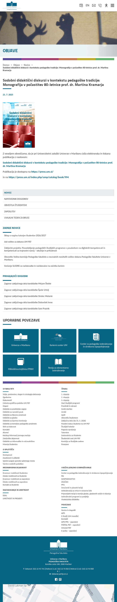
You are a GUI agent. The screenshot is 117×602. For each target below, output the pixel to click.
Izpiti (63, 415)
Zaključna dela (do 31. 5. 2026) (73, 421)
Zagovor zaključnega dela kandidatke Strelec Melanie (28, 296)
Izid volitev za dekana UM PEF (17, 241)
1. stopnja (65, 394)
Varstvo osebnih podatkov (13, 464)
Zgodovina (7, 397)
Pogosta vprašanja (68, 429)
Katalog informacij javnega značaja (16, 435)
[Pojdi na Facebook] (56, 579)
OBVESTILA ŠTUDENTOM (15, 205)
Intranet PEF (66, 528)
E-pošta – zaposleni (69, 531)
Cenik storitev (66, 409)
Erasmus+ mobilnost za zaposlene (16, 479)
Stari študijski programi (70, 403)
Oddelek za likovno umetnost (14, 415)
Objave (16, 65)
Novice (27, 65)
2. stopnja (65, 397)
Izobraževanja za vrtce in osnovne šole (76, 491)
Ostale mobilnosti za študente (15, 476)
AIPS (63, 513)
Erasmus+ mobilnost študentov (15, 473)
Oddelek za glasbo (10, 418)
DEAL (5, 495)
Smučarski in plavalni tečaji (72, 488)
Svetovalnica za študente (71, 435)
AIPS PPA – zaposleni (69, 522)
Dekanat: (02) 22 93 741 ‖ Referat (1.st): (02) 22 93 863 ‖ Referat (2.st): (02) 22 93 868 (59, 569)
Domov (6, 65)
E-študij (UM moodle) (70, 516)
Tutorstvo (65, 432)
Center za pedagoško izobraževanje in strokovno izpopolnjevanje (87, 473)
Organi (5, 406)
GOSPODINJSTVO (68, 479)
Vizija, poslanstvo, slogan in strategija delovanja (22, 394)
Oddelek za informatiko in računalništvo (19, 441)
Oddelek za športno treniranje (15, 421)
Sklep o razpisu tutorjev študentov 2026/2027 (25, 235)
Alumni (5, 432)
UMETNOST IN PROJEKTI (12, 498)
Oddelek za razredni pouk (13, 412)
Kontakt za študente (11, 485)
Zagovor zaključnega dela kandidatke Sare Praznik (26, 308)
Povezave (65, 444)
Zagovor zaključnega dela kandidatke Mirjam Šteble (27, 283)
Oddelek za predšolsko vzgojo (14, 409)
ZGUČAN (64, 482)
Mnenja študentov (10, 444)
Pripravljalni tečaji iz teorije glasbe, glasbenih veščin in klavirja (86, 493)
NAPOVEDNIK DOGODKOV (16, 199)
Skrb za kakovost (9, 426)
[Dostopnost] (106, 5)
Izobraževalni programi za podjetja (75, 496)
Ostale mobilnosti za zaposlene (15, 482)
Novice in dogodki (68, 510)
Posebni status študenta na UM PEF (75, 424)
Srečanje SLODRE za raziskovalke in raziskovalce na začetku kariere (34, 266)
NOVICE (7, 192)
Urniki (63, 412)
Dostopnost (7, 455)
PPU (63, 485)
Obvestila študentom (69, 418)
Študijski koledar (68, 426)
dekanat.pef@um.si (60, 574)
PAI (62, 476)
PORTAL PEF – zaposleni (70, 525)
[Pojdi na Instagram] (60, 579)
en (87, 5)
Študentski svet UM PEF (70, 438)
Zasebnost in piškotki (11, 458)
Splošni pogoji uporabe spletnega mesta (19, 461)
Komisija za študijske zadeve (72, 441)
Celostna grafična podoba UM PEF (16, 403)
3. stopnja (65, 400)
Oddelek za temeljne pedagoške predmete (20, 424)
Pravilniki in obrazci (69, 406)
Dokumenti (7, 400)
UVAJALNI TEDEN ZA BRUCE (16, 217)
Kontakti (6, 429)
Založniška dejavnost (11, 438)
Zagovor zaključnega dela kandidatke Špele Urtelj (26, 290)
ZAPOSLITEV (9, 211)
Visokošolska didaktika (70, 499)
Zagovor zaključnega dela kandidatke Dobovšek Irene (28, 302)
